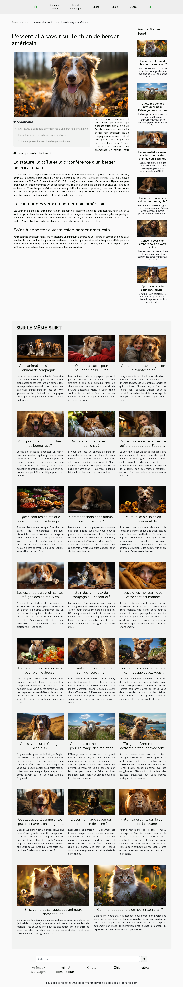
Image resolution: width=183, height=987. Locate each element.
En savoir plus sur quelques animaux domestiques (53, 911)
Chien (115, 6)
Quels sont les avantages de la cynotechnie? (143, 367)
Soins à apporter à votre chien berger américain (44, 141)
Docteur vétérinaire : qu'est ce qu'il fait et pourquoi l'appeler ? (143, 445)
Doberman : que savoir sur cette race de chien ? (91, 821)
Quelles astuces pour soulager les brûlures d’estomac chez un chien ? (91, 370)
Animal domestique (75, 7)
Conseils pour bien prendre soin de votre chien (152, 244)
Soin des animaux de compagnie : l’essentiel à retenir (91, 597)
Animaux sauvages (55, 7)
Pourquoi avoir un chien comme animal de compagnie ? (143, 521)
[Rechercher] (88, 959)
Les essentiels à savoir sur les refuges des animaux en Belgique (152, 155)
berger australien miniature (95, 177)
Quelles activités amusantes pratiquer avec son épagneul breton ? (40, 823)
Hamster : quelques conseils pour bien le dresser (40, 670)
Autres (134, 6)
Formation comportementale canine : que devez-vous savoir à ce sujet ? (142, 672)
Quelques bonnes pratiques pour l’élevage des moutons (152, 107)
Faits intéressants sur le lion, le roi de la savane (142, 821)
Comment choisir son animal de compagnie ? (153, 199)
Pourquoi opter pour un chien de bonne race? (40, 443)
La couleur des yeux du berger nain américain (42, 135)
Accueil (15, 22)
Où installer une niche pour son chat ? (91, 443)
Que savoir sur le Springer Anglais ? (153, 288)
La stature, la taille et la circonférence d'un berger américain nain (53, 128)
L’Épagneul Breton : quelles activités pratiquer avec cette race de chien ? (142, 748)
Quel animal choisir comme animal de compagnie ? (40, 367)
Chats (96, 6)
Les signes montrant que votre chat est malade (142, 594)
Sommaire (25, 122)
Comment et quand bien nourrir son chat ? (153, 62)
